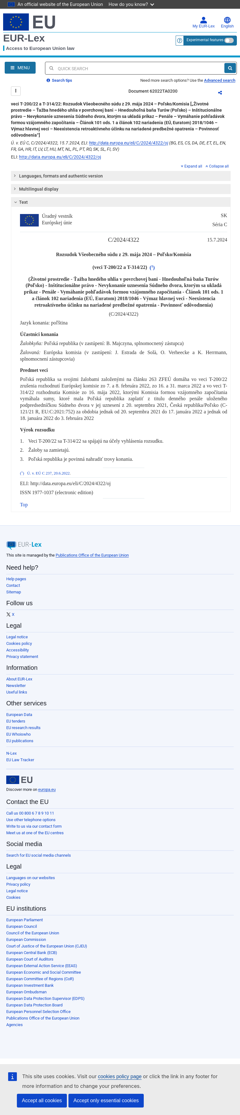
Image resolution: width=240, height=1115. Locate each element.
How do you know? (131, 4)
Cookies (13, 897)
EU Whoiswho (18, 734)
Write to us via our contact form (34, 826)
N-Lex (11, 753)
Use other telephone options (31, 819)
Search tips (59, 80)
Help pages (16, 579)
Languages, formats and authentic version (58, 176)
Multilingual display (35, 189)
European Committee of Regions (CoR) (40, 978)
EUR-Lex (24, 38)
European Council (21, 926)
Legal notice (17, 637)
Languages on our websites (30, 877)
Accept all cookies (42, 1100)
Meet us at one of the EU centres (35, 832)
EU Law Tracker (20, 759)
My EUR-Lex (203, 22)
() (152, 267)
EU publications (19, 740)
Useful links (16, 692)
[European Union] (19, 780)
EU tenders (15, 721)
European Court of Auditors (29, 959)
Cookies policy (19, 643)
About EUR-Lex (19, 679)
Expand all (191, 166)
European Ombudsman (26, 992)
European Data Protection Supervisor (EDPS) (45, 998)
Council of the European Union (32, 933)
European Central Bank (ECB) (31, 952)
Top (24, 504)
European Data (19, 714)
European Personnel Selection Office (38, 1011)
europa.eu (47, 789)
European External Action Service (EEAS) (41, 965)
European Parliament (24, 920)
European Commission (26, 939)
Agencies (14, 1024)
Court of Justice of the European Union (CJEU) (46, 946)
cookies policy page (120, 1076)
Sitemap (13, 592)
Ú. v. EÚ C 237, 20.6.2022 (48, 473)
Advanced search (219, 80)
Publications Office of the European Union (92, 555)
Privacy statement (22, 656)
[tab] (120, 176)
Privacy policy (18, 884)
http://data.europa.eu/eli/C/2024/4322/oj (128, 142)
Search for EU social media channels (38, 855)
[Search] (230, 68)
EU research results (23, 727)
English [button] (227, 22)
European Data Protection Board (34, 1005)
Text (20, 202)
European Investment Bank (30, 985)
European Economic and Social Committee (43, 972)
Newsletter (16, 685)
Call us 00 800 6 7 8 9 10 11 (30, 813)
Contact (13, 585)
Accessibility (17, 650)
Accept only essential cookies (106, 1100)
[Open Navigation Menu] (20, 68)
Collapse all (217, 166)
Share (223, 93)
